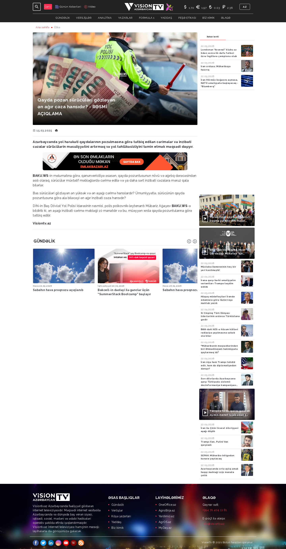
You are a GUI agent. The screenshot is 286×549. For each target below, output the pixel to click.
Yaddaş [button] (166, 17)
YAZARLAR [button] (125, 17)
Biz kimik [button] (208, 17)
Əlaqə (226, 17)
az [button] (245, 6)
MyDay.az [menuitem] (165, 527)
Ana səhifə (42, 27)
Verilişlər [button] (84, 17)
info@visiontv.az (213, 523)
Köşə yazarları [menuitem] (121, 516)
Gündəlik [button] (63, 17)
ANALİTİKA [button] (105, 17)
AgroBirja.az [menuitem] (167, 510)
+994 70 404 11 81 (215, 510)
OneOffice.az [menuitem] (167, 504)
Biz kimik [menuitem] (117, 527)
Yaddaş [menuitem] (116, 522)
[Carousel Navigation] (192, 241)
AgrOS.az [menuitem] (165, 522)
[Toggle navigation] (37, 7)
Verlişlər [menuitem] (117, 510)
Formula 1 (147, 17)
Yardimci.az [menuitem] (167, 516)
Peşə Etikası (187, 17)
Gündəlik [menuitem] (117, 504)
